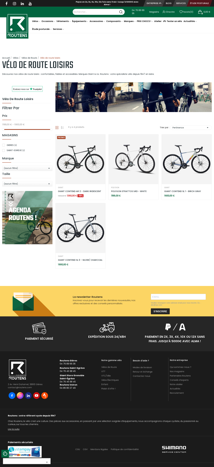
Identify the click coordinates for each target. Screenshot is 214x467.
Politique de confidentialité (125, 449)
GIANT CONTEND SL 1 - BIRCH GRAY (182, 191)
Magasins (154, 11)
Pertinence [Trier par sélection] (191, 127)
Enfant (104, 384)
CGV (85, 449)
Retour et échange (142, 372)
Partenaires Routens (180, 376)
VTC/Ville (106, 376)
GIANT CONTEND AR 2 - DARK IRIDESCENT (79, 191)
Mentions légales (99, 449)
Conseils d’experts (179, 380)
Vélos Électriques (110, 380)
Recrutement (177, 393)
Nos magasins (177, 371)
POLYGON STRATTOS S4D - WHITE (129, 191)
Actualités (175, 388)
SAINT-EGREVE (16, 150)
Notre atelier (176, 384)
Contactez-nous (141, 376)
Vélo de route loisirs (17, 99)
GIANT (60, 187)
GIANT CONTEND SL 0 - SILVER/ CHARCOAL (80, 260)
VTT (103, 371)
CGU (77, 449)
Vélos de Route (109, 367)
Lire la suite (13, 429)
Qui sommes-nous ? (180, 367)
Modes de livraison (142, 367)
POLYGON (115, 187)
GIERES (12, 145)
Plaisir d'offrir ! (108, 388)
